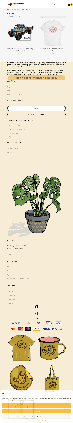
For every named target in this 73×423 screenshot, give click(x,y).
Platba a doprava (13, 267)
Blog (9, 254)
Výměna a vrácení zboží (15, 275)
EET (10, 137)
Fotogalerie (12, 299)
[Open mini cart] (69, 5)
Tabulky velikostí (13, 148)
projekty (36, 74)
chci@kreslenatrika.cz (15, 248)
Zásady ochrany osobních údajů (40, 420)
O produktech (12, 295)
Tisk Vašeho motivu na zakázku (36, 77)
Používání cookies (14, 133)
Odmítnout (36, 411)
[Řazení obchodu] (53, 17)
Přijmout (36, 405)
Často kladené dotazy (14, 95)
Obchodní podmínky (15, 126)
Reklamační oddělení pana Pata (18, 279)
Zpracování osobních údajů (17, 129)
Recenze (10, 271)
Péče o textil (11, 152)
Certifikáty (10, 303)
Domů (9, 9)
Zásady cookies (28, 420)
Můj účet (10, 87)
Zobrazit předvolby (36, 416)
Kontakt (10, 291)
